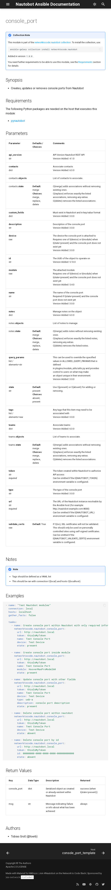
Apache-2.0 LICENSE (16, 866)
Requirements (85, 62)
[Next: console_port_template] (83, 852)
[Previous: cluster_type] (8, 852)
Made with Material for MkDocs (21, 873)
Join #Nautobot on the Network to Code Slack (62, 873)
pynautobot (18, 121)
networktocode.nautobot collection (53, 42)
